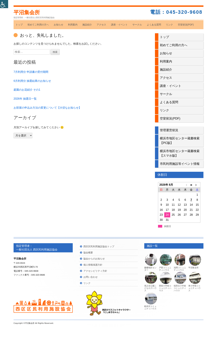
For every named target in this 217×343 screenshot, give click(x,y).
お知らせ (58, 24)
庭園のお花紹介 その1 (27, 89)
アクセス (101, 24)
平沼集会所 (27, 12)
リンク (169, 24)
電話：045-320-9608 (176, 12)
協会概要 (88, 252)
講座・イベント (119, 24)
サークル (137, 24)
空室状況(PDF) (186, 24)
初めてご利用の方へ (38, 24)
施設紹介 (87, 24)
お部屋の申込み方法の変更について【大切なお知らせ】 (47, 107)
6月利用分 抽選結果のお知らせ (32, 80)
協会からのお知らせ (94, 258)
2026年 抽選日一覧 (25, 98)
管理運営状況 (169, 130)
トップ (19, 24)
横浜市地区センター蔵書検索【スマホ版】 (180, 153)
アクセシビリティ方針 (95, 271)
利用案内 (72, 24)
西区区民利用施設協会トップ (98, 246)
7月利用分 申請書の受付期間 (31, 71)
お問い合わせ (90, 277)
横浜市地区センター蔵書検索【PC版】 (180, 141)
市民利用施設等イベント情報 (180, 163)
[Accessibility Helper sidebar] (4, 4)
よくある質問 (154, 24)
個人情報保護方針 (92, 264)
